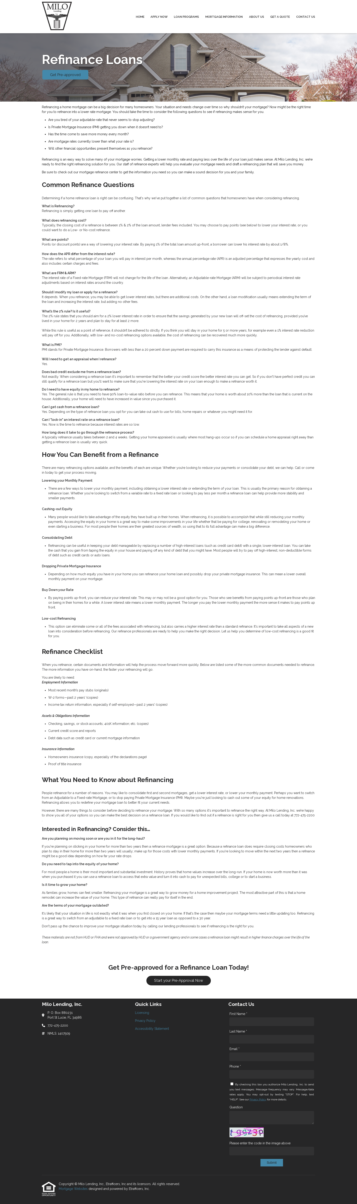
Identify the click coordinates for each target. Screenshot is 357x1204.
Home (140, 16)
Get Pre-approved (65, 75)
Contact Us (305, 16)
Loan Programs (186, 16)
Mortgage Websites (74, 1189)
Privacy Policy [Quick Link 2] (145, 1021)
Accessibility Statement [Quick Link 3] (152, 1028)
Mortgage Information (224, 16)
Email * (235, 1049)
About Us (256, 16)
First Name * (238, 1014)
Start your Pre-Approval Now (178, 980)
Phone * (235, 1066)
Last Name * (238, 1031)
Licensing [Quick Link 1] (142, 1013)
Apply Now (159, 16)
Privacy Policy (258, 1099)
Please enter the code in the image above (260, 1143)
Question (236, 1107)
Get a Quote (280, 16)
